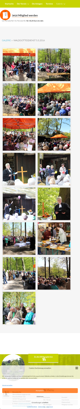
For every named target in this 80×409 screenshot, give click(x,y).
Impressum (49, 406)
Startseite (9, 3)
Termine (49, 3)
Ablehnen (40, 396)
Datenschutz (41, 406)
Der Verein (21, 3)
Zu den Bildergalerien (43, 358)
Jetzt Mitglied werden (25, 15)
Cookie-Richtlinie (32, 406)
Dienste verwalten (7, 385)
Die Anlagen (37, 3)
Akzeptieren (40, 391)
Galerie (59, 3)
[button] (77, 368)
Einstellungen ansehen (40, 402)
